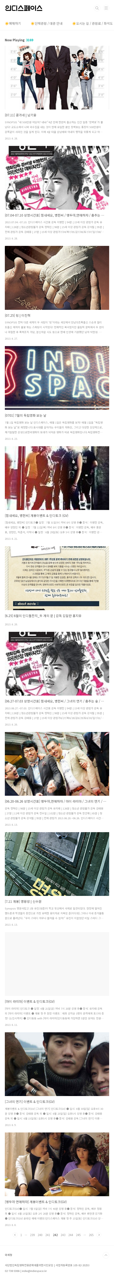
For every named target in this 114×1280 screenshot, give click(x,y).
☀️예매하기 (13, 23)
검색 (97, 8)
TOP (106, 1255)
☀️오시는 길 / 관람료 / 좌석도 (92, 23)
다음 (98, 1234)
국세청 (8, 1255)
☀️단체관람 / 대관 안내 (46, 23)
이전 (15, 1234)
